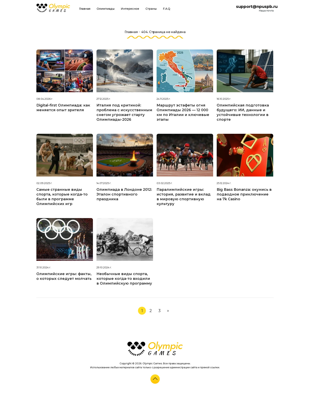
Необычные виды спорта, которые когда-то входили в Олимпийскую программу (124, 279)
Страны (151, 8)
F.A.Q (166, 8)
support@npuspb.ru (257, 6)
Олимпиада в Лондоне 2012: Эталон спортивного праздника (124, 194)
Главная (84, 8)
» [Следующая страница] (168, 310)
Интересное (130, 8)
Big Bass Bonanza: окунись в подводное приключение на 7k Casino (244, 194)
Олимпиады (105, 8)
